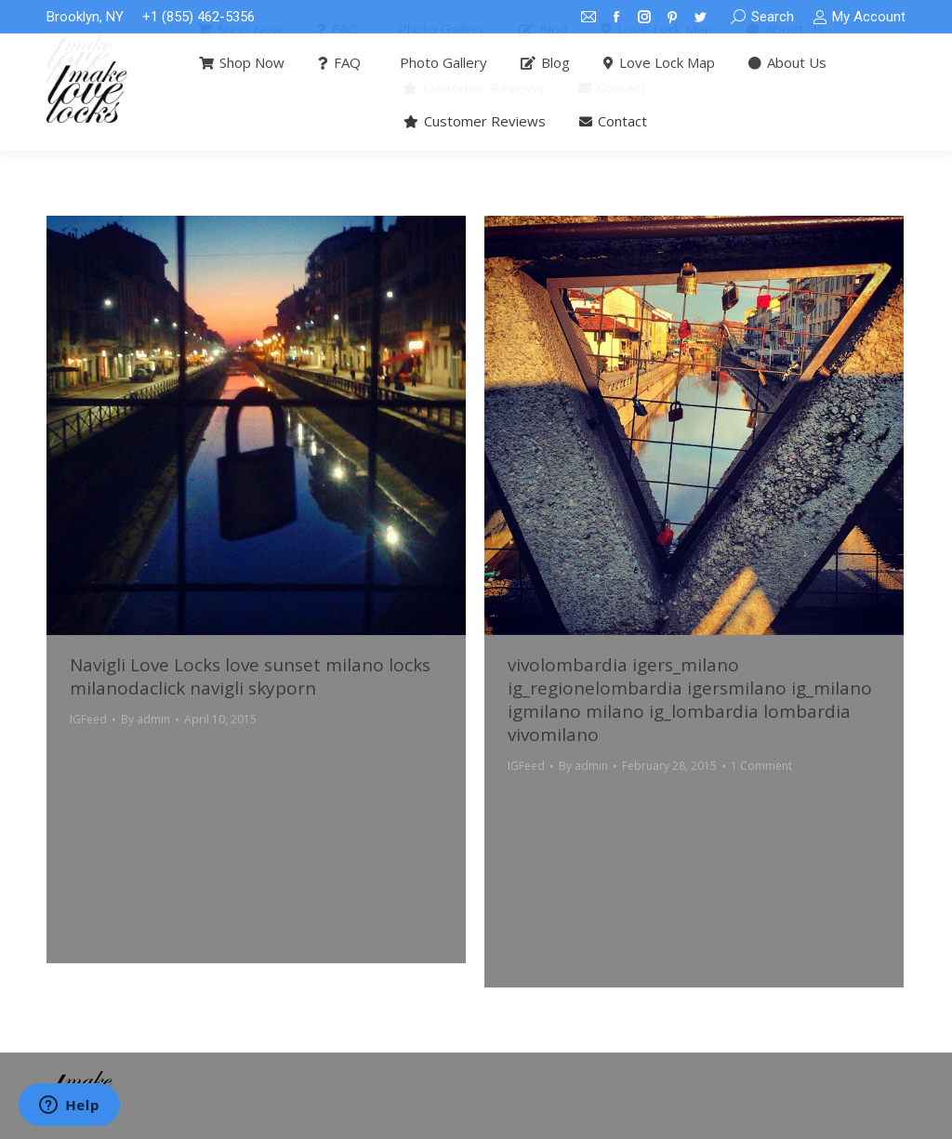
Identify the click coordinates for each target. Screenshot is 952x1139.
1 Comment (761, 766)
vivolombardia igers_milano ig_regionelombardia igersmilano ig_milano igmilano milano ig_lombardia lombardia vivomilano (690, 700)
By (145, 719)
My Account (859, 17)
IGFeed (88, 719)
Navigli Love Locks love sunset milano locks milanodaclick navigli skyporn (250, 676)
